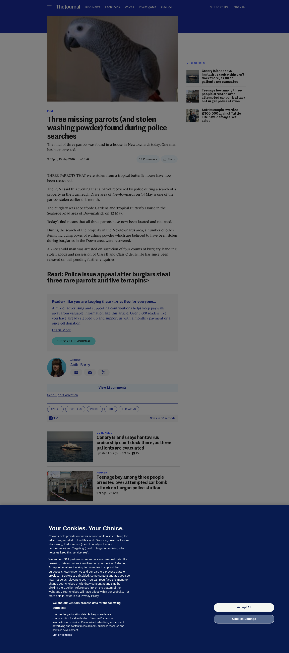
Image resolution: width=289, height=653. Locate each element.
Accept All (244, 607)
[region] (144, 579)
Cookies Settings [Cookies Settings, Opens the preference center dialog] (244, 619)
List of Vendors (62, 634)
